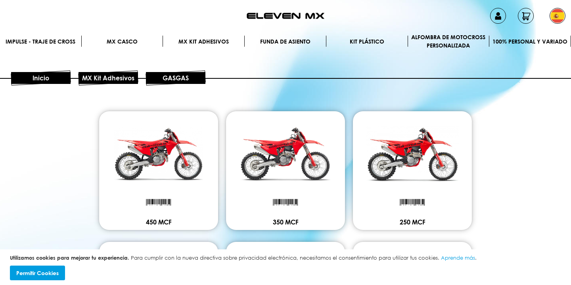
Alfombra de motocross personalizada (448, 41)
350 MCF (286, 222)
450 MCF (159, 222)
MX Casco (122, 41)
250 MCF (412, 222)
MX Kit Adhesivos (203, 41)
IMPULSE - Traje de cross (40, 41)
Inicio (41, 78)
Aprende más (458, 258)
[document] (286, 267)
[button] (557, 16)
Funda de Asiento (285, 41)
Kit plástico (367, 41)
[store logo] (285, 16)
